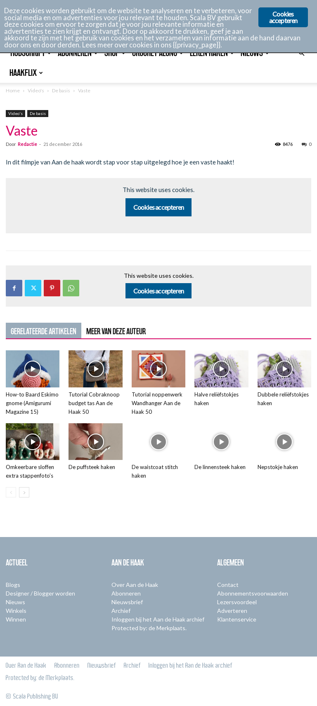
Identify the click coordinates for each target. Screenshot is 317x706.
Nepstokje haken (278, 467)
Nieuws (15, 601)
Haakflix (26, 73)
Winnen (16, 619)
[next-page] (24, 492)
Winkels (16, 610)
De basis (61, 90)
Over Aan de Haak (134, 584)
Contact (228, 584)
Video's (36, 90)
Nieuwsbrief (127, 601)
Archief (120, 610)
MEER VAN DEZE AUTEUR (116, 331)
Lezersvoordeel (237, 601)
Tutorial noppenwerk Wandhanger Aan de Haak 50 (157, 403)
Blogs (13, 584)
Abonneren (126, 593)
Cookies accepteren (158, 207)
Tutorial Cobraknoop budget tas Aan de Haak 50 (94, 403)
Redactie (27, 144)
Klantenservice (236, 619)
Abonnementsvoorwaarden (252, 593)
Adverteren (232, 610)
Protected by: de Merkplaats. (149, 627)
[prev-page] (11, 492)
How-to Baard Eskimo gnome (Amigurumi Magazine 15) (32, 403)
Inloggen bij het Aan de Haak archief (157, 619)
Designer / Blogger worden (40, 593)
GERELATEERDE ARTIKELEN (43, 331)
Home (13, 90)
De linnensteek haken (220, 467)
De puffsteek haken (92, 467)
